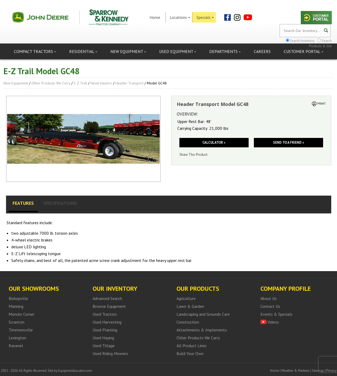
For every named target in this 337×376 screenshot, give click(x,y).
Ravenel (16, 345)
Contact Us (270, 306)
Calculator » (213, 142)
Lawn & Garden (190, 306)
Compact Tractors (35, 51)
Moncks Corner (21, 314)
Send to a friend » (288, 142)
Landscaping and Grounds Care (203, 314)
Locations (180, 17)
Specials (205, 17)
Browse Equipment (109, 306)
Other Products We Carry (50, 83)
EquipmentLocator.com (75, 370)
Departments (225, 51)
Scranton (16, 322)
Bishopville (18, 298)
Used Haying (103, 337)
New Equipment (128, 51)
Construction (187, 322)
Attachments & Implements (201, 329)
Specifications (60, 203)
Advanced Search (107, 298)
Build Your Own (190, 353)
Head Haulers (101, 83)
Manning (16, 306)
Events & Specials (276, 314)
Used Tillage (104, 345)
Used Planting (105, 329)
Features (23, 203)
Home (154, 17)
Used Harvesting (107, 322)
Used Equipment (177, 51)
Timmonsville (21, 329)
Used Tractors (105, 314)
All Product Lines (191, 345)
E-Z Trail (80, 83)
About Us (268, 298)
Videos (273, 322)
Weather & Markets (295, 370)
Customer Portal (303, 51)
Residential (83, 51)
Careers (262, 51)
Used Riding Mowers (110, 353)
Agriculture (186, 298)
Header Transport (129, 83)
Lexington (17, 337)
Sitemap (318, 370)
